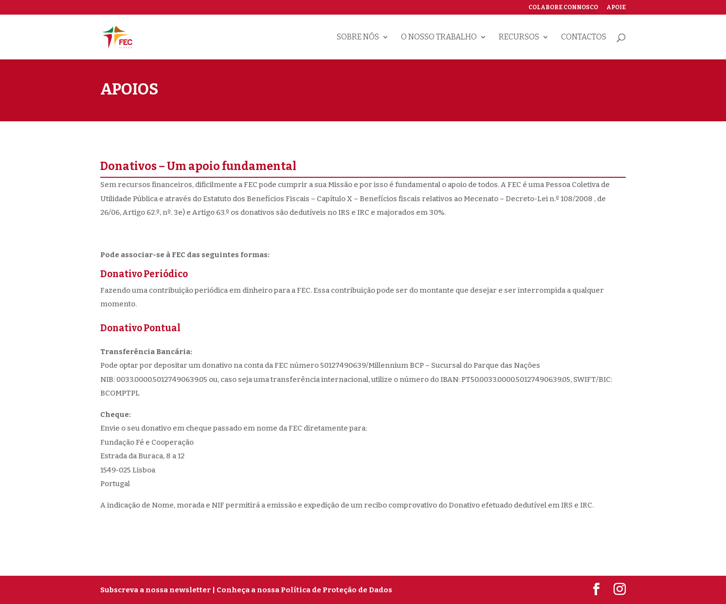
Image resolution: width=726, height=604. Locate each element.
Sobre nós (358, 37)
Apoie (616, 7)
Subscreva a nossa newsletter (155, 589)
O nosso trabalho (439, 37)
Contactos (583, 37)
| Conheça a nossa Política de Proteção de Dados (302, 589)
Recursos (519, 37)
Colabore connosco (563, 7)
